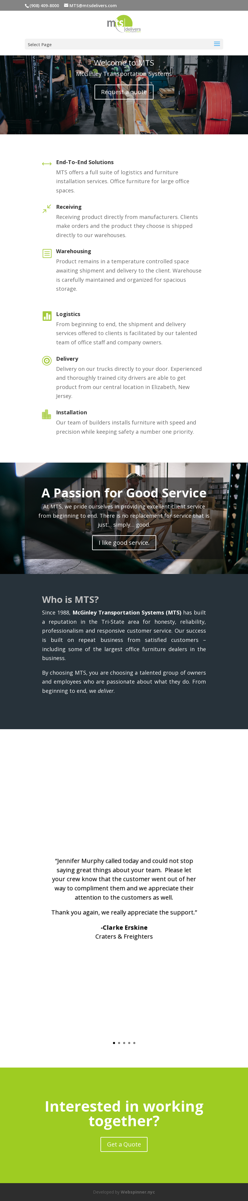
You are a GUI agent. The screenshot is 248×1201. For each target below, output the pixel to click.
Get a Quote (124, 1144)
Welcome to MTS (124, 62)
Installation (71, 412)
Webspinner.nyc (138, 1192)
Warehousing (73, 251)
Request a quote (124, 92)
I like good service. (124, 543)
